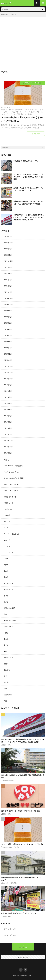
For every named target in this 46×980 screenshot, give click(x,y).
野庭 (5, 688)
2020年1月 (8, 360)
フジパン (39, 112)
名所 (5, 614)
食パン (30, 114)
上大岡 (6, 565)
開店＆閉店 (8, 695)
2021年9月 (8, 267)
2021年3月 (8, 286)
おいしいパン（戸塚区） (33, 83)
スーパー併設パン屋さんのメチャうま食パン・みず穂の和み (22, 119)
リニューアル (8, 552)
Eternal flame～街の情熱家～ (14, 466)
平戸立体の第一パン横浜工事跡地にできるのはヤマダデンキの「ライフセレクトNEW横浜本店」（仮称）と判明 (28, 217)
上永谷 (6, 571)
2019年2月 (8, 428)
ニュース (7, 540)
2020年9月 (8, 311)
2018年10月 (8, 447)
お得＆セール (8, 503)
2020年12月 (8, 298)
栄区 (5, 651)
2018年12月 (8, 441)
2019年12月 (8, 366)
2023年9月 (8, 249)
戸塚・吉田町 (8, 627)
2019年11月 (8, 372)
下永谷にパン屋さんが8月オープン (25, 161)
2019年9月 (8, 385)
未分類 (6, 639)
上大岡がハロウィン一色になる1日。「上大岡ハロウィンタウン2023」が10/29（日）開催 (29, 176)
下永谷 (6, 596)
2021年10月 (8, 261)
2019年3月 (8, 422)
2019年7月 (8, 397)
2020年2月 (8, 354)
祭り (5, 676)
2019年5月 (8, 410)
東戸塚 (6, 645)
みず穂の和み (19, 109)
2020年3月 (8, 348)
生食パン (24, 114)
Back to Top (23, 947)
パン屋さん (31, 112)
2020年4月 (8, 342)
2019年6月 (8, 403)
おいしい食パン (8, 109)
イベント (7, 521)
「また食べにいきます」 (12, 472)
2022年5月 (8, 255)
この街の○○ (8, 509)
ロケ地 (6, 559)
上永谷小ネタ (8, 583)
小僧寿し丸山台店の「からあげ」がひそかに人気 (18, 913)
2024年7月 (8, 236)
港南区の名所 (8, 658)
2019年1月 (8, 434)
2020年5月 (8, 335)
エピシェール (34, 109)
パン (25, 112)
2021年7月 (8, 280)
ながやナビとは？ (10, 935)
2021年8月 (8, 273)
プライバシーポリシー (12, 929)
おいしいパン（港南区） (12, 490)
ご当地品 (7, 515)
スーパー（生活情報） (12, 534)
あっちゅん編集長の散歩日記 (14, 478)
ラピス (13, 114)
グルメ (6, 528)
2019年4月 (8, 416)
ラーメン (7, 546)
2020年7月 (8, 323)
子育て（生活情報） (11, 620)
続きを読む (36, 134)
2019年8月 (8, 391)
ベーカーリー (5, 114)
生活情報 (7, 670)
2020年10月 (8, 304)
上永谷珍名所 (8, 589)
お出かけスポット (10, 497)
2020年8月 (8, 317)
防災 (5, 701)
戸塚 (18, 114)
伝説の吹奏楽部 (9, 608)
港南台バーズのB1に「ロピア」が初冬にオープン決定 (20, 811)
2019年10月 (8, 379)
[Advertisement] (23, 41)
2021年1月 (8, 292)
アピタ (27, 109)
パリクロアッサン (17, 112)
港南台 (6, 664)
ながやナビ (29, 975)
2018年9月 (8, 453)
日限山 (6, 633)
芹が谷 (6, 682)
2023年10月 (8, 243)
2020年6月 (8, 329)
